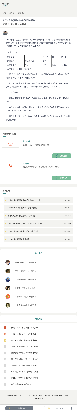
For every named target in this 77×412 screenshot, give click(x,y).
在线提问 (63, 156)
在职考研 (21, 13)
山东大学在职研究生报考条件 (19, 239)
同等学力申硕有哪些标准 (21, 384)
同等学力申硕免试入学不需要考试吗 (22, 208)
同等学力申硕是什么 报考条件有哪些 (25, 288)
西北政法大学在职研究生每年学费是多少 (24, 354)
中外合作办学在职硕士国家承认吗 (25, 280)
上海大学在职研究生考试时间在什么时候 (24, 200)
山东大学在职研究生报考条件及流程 (24, 373)
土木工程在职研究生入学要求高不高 (24, 335)
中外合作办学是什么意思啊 (25, 305)
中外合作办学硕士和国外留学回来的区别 (25, 271)
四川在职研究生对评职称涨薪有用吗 (24, 379)
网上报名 (59, 408)
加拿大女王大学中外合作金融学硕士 (25, 297)
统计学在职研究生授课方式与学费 (21, 216)
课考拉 (11, 13)
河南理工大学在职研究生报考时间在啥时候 (25, 224)
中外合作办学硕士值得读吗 (25, 262)
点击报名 (63, 178)
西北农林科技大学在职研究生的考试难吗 (24, 341)
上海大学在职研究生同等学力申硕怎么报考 (24, 348)
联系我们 (39, 398)
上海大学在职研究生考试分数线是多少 (23, 231)
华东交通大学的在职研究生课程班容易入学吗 (24, 366)
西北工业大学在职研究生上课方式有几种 (24, 360)
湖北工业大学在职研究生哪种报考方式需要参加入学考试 (24, 329)
